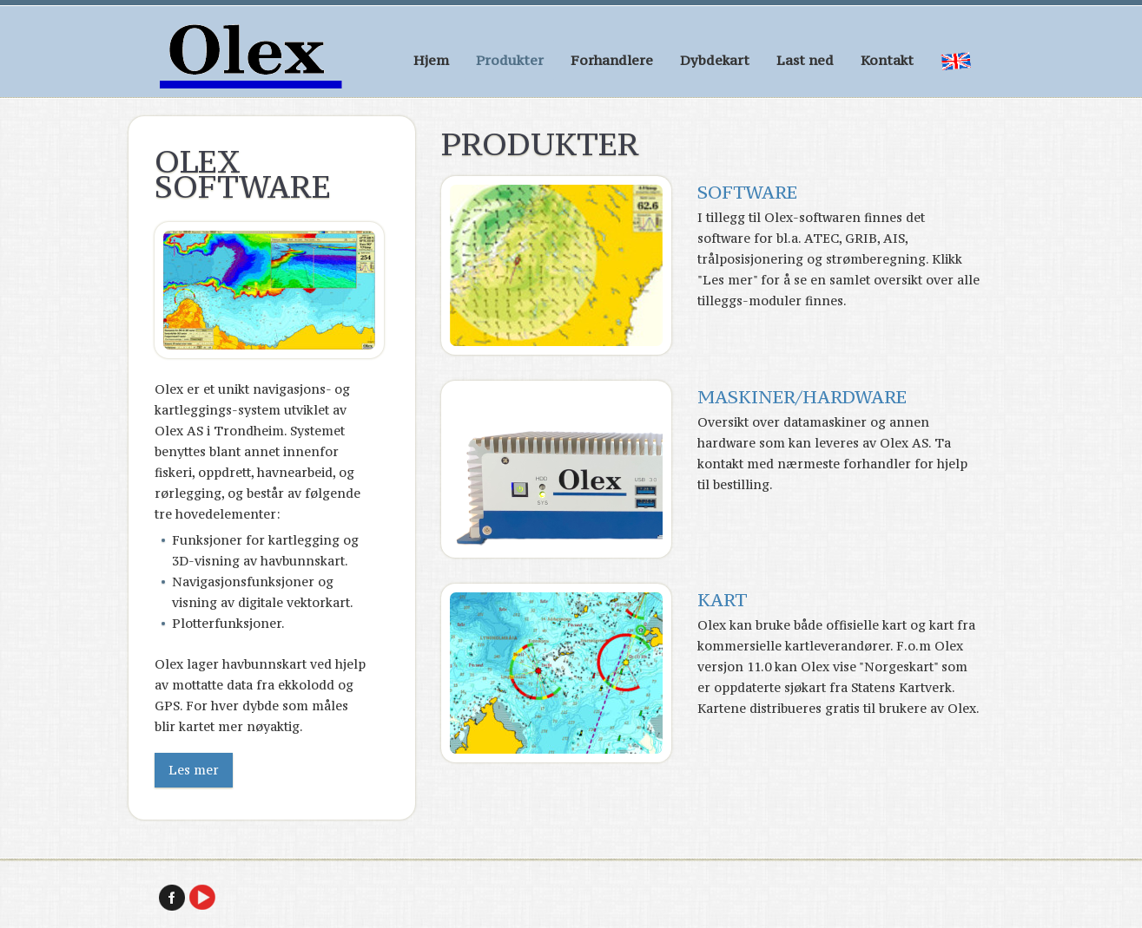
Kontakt (887, 60)
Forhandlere (612, 60)
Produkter (510, 60)
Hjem (431, 60)
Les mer (193, 769)
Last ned (805, 60)
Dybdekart (714, 60)
